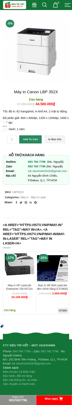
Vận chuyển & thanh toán (19, 384)
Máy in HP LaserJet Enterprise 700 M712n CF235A (19, 289)
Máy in (24, 197)
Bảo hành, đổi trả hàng (17, 375)
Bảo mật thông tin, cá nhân (20, 379)
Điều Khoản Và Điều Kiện (19, 371)
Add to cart (30, 139)
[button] (2, 325)
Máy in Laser (38, 197)
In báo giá (54, 139)
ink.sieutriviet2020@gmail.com (47, 171)
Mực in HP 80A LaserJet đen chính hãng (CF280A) (52, 287)
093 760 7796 (37, 161)
